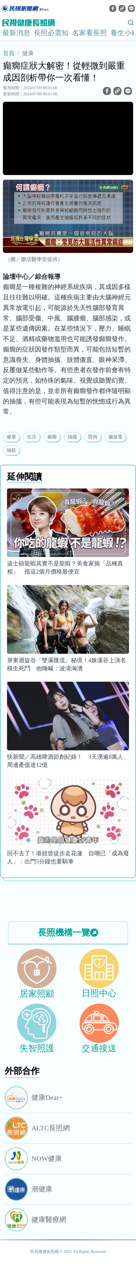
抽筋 (11, 450)
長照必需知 (51, 33)
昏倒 (92, 436)
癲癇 (52, 436)
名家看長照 (89, 33)
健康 (28, 53)
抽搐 (72, 436)
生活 (31, 436)
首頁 (9, 53)
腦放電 (115, 436)
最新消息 (16, 33)
